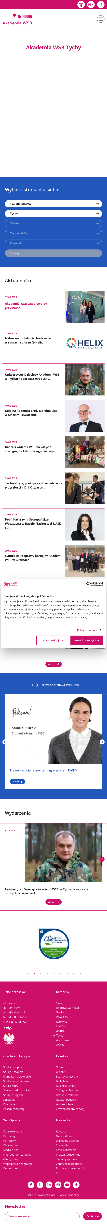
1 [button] (27, 973)
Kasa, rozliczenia (66, 1150)
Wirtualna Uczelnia (67, 1141)
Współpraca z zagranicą (18, 1164)
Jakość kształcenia (67, 1095)
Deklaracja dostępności (70, 1168)
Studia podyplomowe (16, 1081)
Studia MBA (10, 1086)
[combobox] (91, 4)
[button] (81, 4)
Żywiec (60, 1045)
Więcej (54, 664)
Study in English (13, 1095)
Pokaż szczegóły (87, 629)
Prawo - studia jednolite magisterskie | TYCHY (43, 770)
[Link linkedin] (49, 1184)
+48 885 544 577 (17, 1017)
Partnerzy (9, 1136)
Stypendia (62, 1145)
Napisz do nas (64, 1136)
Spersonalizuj (53, 640)
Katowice (61, 1021)
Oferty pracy (11, 1159)
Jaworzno (62, 1017)
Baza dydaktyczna (67, 1076)
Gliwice (60, 1012)
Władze (60, 1072)
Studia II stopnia (13, 1072)
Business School (66, 1086)
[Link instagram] (58, 1184)
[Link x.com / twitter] (40, 1184)
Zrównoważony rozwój (70, 1109)
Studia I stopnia (13, 1067)
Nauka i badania (66, 1099)
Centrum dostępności (69, 1164)
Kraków (60, 1026)
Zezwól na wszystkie (87, 640)
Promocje (9, 1104)
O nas (59, 1067)
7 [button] (67, 973)
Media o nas (10, 1150)
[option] (53, 111)
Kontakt (61, 1131)
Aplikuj (17, 781)
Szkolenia (9, 1099)
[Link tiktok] (76, 1184)
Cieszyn (60, 1003)
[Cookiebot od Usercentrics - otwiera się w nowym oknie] (88, 584)
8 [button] (73, 973)
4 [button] (47, 973)
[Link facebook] (31, 1184)
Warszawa (62, 1040)
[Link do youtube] (67, 1184)
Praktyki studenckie (68, 1154)
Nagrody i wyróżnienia (17, 1154)
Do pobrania (11, 1168)
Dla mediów (10, 1145)
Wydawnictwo (64, 1104)
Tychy (59, 1035)
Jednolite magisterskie (17, 1076)
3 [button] (40, 973)
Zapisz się (92, 1216)
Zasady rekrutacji (14, 1109)
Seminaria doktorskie (16, 1090)
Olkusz (60, 1031)
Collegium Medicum (68, 1090)
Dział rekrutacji (12, 1131)
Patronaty (9, 1141)
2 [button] (34, 973)
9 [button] (80, 973)
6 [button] (60, 973)
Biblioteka (62, 1081)
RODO (60, 1173)
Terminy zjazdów (66, 1159)
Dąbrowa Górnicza (67, 1008)
